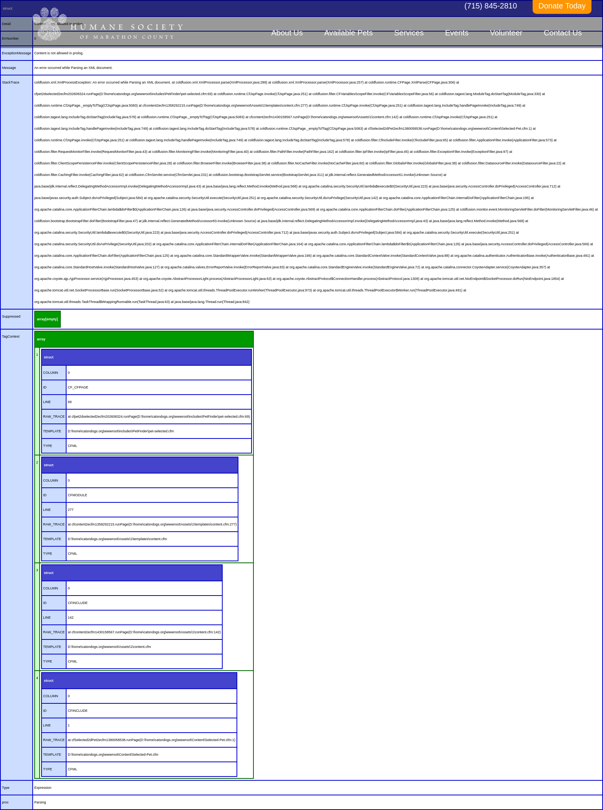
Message (9, 68)
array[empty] (47, 319)
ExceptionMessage (16, 53)
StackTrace (10, 82)
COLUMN (50, 373)
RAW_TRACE (54, 416)
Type (6, 788)
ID (45, 387)
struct (48, 357)
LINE (47, 402)
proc (5, 802)
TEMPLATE (52, 431)
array (41, 339)
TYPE (47, 446)
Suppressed (11, 316)
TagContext (11, 336)
